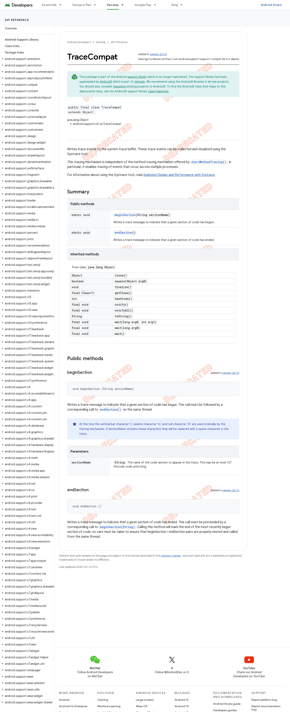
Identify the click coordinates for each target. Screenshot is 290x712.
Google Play (143, 5)
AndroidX (106, 81)
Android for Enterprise (73, 706)
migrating (119, 86)
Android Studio (271, 5)
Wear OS (141, 706)
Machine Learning (108, 706)
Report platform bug (264, 700)
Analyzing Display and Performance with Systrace (179, 175)
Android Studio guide (226, 704)
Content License (171, 555)
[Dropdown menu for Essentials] (62, 5)
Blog (175, 5)
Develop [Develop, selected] (113, 5)
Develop (101, 42)
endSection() (110, 409)
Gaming (102, 700)
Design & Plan (81, 5)
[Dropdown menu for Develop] (124, 5)
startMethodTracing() (208, 162)
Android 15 (181, 700)
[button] (26, 59)
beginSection (125, 215)
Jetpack (139, 81)
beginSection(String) (117, 527)
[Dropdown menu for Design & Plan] (96, 5)
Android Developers (79, 42)
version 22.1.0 (158, 54)
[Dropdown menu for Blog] (183, 5)
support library (137, 77)
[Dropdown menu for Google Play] (156, 5)
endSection (123, 232)
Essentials (49, 5)
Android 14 (182, 706)
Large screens (145, 700)
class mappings (158, 91)
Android (64, 700)
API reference (17, 20)
